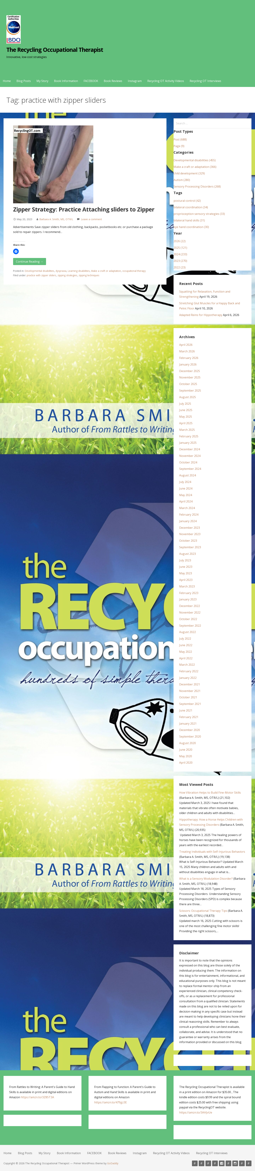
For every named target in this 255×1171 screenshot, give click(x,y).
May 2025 (185, 417)
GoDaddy (112, 1163)
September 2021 (190, 704)
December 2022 (189, 606)
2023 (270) (180, 261)
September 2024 (190, 469)
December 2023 (189, 528)
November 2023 (189, 534)
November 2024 (189, 456)
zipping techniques (89, 275)
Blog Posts (23, 81)
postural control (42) (187, 201)
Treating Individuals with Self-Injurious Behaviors (212, 852)
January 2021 (188, 723)
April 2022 (185, 658)
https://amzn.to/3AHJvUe (195, 1112)
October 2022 (188, 619)
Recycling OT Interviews (205, 81)
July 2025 (185, 404)
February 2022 (188, 671)
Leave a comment (91, 219)
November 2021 (189, 691)
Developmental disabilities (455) (195, 160)
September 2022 (190, 626)
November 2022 (189, 612)
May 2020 (185, 756)
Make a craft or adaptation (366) (195, 167)
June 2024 (185, 488)
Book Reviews (113, 81)
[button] (16, 251)
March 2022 (187, 665)
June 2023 (185, 567)
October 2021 (188, 697)
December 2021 (189, 684)
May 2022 (185, 652)
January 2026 (188, 364)
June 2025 (185, 410)
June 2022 (185, 645)
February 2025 (188, 436)
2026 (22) (180, 241)
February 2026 (188, 358)
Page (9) (179, 146)
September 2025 (190, 390)
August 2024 (187, 475)
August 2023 (187, 554)
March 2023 (187, 586)
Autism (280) (182, 180)
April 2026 (185, 345)
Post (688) (180, 139)
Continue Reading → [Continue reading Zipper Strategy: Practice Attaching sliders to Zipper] (29, 261)
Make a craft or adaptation (106, 271)
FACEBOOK (91, 81)
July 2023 (185, 560)
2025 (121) (180, 248)
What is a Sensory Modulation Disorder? (206, 879)
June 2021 (185, 710)
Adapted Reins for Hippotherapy (200, 315)
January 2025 (188, 443)
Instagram (135, 81)
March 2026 (187, 351)
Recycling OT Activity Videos (165, 81)
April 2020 (185, 763)
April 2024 (185, 501)
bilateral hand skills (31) (189, 220)
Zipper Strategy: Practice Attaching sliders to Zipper (83, 209)
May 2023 (185, 573)
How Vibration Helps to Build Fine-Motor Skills (210, 793)
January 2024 (188, 521)
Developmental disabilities (39, 271)
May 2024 (185, 495)
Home (7, 81)
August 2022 (187, 632)
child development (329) (189, 173)
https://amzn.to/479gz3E (110, 1102)
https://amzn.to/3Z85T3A (37, 1097)
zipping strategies (67, 275)
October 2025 (188, 384)
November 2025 (189, 377)
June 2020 (185, 750)
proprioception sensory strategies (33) (199, 214)
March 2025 (187, 430)
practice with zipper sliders (41, 275)
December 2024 (189, 449)
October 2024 (188, 462)
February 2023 (188, 593)
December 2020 (189, 730)
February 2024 (188, 514)
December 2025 (189, 371)
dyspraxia (61, 271)
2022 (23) (180, 267)
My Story (42, 81)
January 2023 (188, 599)
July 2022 (185, 639)
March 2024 (187, 508)
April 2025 (185, 423)
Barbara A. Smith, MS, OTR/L (56, 219)
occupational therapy (134, 271)
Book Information (66, 81)
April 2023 (185, 580)
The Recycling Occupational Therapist (54, 49)
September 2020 (190, 736)
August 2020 (187, 743)
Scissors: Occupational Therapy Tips (203, 911)
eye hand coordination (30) (191, 227)
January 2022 (188, 678)
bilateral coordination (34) (191, 207)
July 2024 (185, 482)
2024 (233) (180, 254)
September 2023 (190, 547)
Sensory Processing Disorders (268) (197, 186)
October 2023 (188, 541)
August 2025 (187, 397)
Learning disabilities (79, 271)
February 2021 (188, 717)
